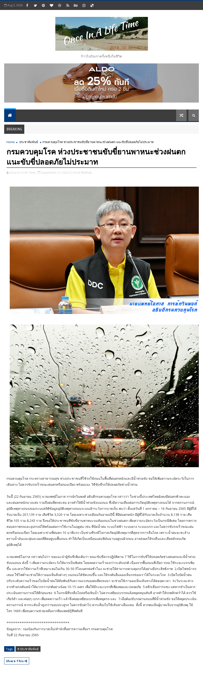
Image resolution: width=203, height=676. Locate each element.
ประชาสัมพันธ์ (28, 142)
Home (10, 142)
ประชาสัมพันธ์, (82, 172)
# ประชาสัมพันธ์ (28, 649)
